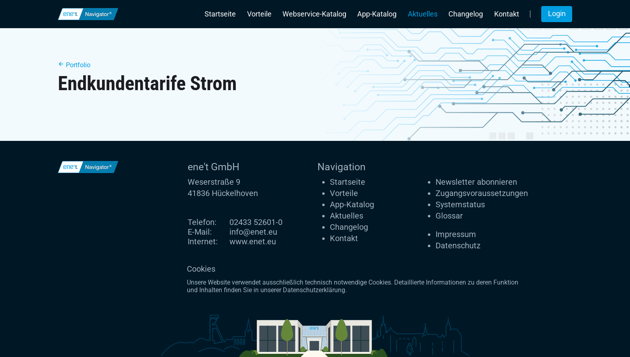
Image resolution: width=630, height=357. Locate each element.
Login (557, 14)
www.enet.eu (252, 241)
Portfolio (74, 65)
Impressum (456, 234)
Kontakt (506, 14)
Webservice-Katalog (314, 14)
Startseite (220, 14)
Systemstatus (460, 204)
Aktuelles (423, 14)
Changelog (465, 14)
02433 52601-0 (255, 222)
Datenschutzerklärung (314, 290)
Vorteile (259, 14)
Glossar (449, 216)
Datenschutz (458, 245)
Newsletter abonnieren (476, 182)
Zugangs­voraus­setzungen (482, 193)
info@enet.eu (253, 232)
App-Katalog (377, 14)
